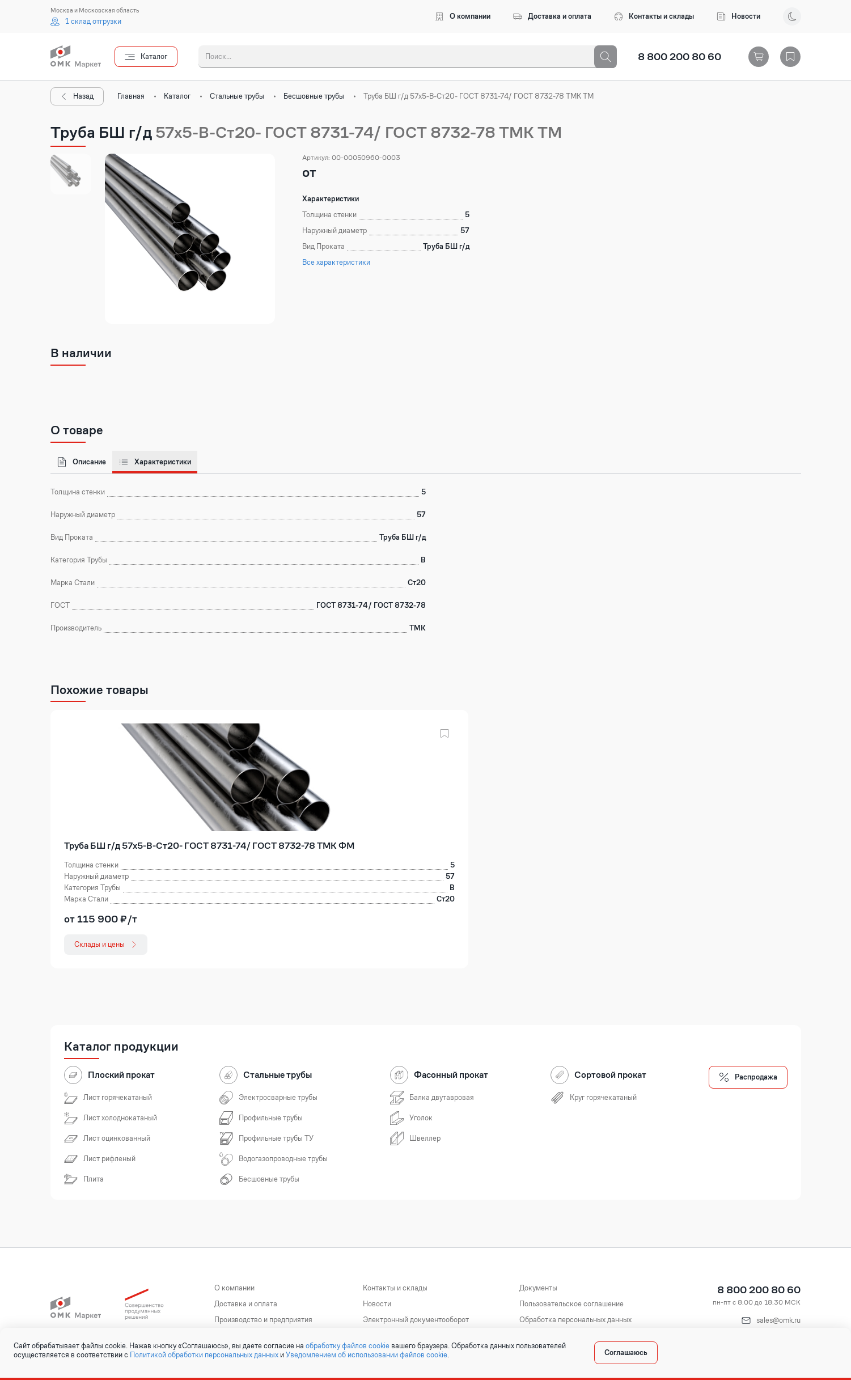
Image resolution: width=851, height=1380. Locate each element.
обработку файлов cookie (347, 1346)
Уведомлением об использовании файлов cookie (366, 1355)
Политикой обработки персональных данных (204, 1355)
